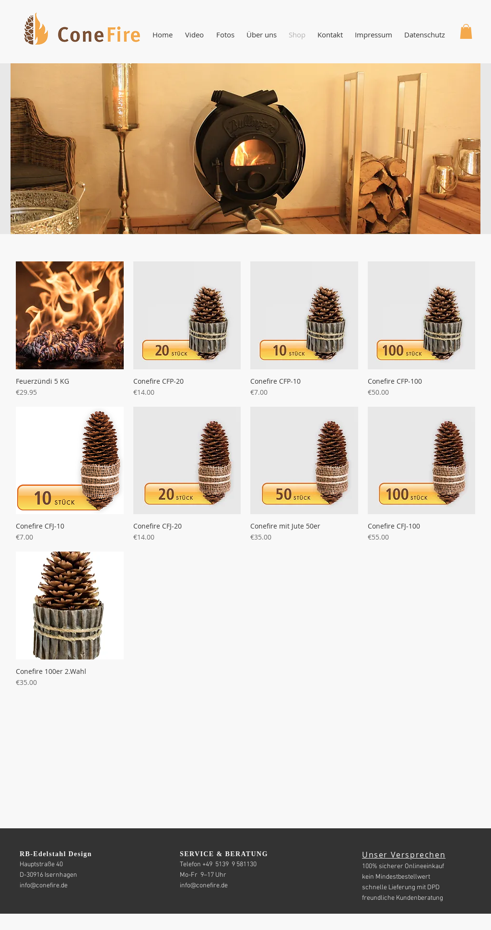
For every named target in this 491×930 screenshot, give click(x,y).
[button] (261, 34)
